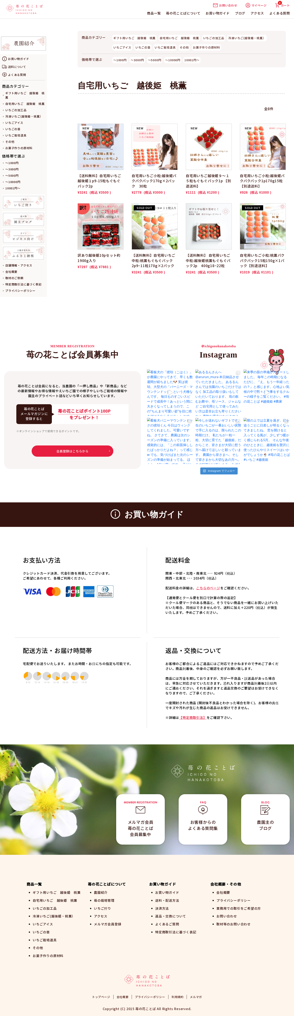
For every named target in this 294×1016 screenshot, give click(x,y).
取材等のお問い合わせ (233, 923)
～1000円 (12, 163)
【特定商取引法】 (192, 717)
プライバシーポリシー (20, 291)
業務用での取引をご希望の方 (238, 907)
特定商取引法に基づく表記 (23, 284)
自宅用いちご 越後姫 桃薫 (25, 104)
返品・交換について (170, 915)
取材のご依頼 (14, 278)
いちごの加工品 (16, 110)
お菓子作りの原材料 (18, 148)
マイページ (256, 5)
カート (282, 5)
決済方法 (162, 907)
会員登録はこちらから (72, 451)
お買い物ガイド (218, 13)
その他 (9, 142)
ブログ (240, 13)
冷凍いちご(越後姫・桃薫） (24, 116)
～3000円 (12, 169)
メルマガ (196, 996)
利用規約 (178, 996)
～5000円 (12, 175)
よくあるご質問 (167, 923)
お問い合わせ (225, 5)
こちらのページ (208, 587)
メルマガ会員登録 (107, 923)
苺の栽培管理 (104, 900)
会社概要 (11, 272)
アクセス (257, 13)
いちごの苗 (12, 129)
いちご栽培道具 (16, 135)
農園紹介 (101, 892)
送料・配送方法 (167, 900)
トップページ (101, 996)
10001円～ (12, 188)
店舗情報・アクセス (18, 265)
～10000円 (12, 182)
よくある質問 (279, 13)
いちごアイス (14, 123)
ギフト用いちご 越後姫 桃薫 (134, 38)
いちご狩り (102, 907)
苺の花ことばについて (183, 13)
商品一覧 (154, 13)
